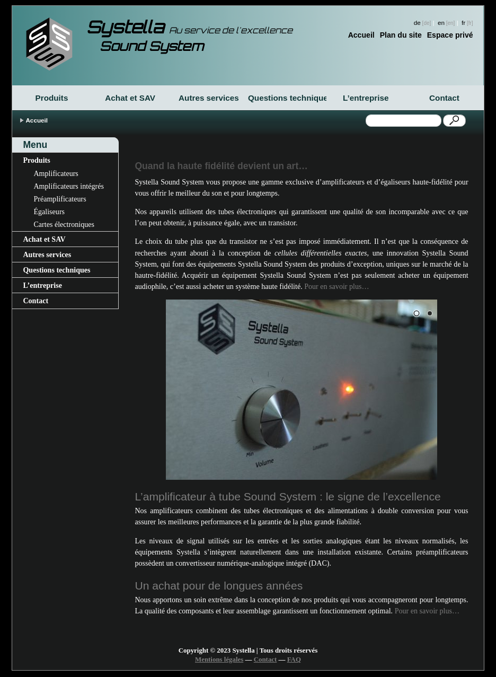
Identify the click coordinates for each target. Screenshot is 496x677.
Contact (444, 97)
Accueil (361, 35)
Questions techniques (287, 97)
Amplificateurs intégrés (68, 186)
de (417, 22)
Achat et (130, 97)
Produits (52, 97)
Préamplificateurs (59, 199)
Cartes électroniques (63, 224)
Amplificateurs (55, 173)
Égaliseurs (49, 211)
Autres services (209, 97)
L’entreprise (365, 97)
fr (463, 22)
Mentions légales (219, 659)
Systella (189, 27)
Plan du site (401, 35)
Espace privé (450, 35)
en (441, 22)
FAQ (294, 659)
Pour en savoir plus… (336, 286)
